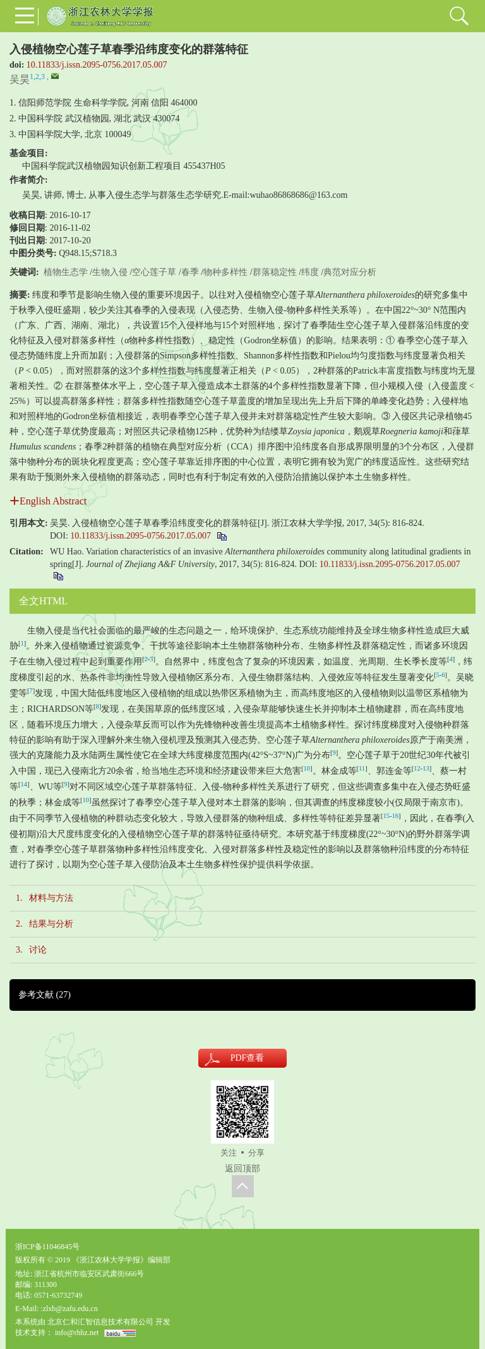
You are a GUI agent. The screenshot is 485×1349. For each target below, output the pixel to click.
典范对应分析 (349, 272)
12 (417, 768)
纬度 (310, 272)
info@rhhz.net (77, 1332)
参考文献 (44, 994)
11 (362, 768)
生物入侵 (110, 272)
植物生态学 (66, 272)
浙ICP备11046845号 (47, 1246)
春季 (190, 272)
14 (24, 784)
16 (395, 815)
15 (386, 815)
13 (425, 768)
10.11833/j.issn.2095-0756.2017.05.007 (97, 65)
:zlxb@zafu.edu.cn (68, 1308)
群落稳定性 (275, 272)
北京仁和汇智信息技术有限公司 (100, 1321)
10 (307, 768)
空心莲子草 (154, 272)
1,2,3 (37, 76)
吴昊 (19, 79)
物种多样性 (225, 272)
